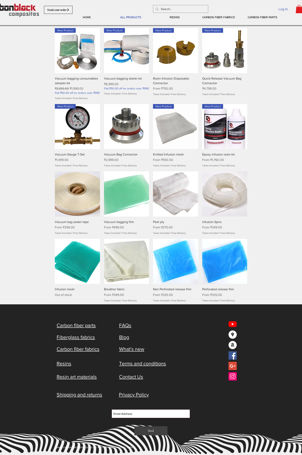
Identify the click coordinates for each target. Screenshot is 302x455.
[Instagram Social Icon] (233, 376)
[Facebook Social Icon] (233, 355)
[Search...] (180, 9)
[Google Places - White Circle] (233, 334)
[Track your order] (58, 10)
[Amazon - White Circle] (233, 345)
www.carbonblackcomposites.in (76, 447)
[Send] (150, 430)
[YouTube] (233, 324)
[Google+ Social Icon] (233, 366)
